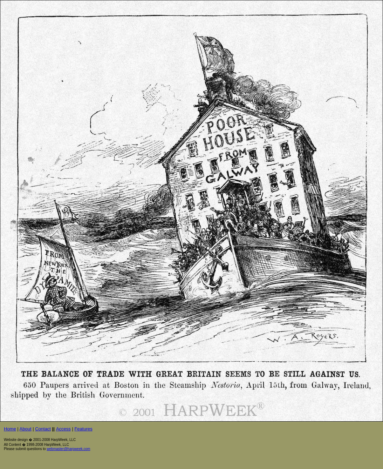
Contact (43, 428)
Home (10, 428)
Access (63, 428)
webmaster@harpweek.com (68, 449)
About (26, 428)
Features (83, 428)
